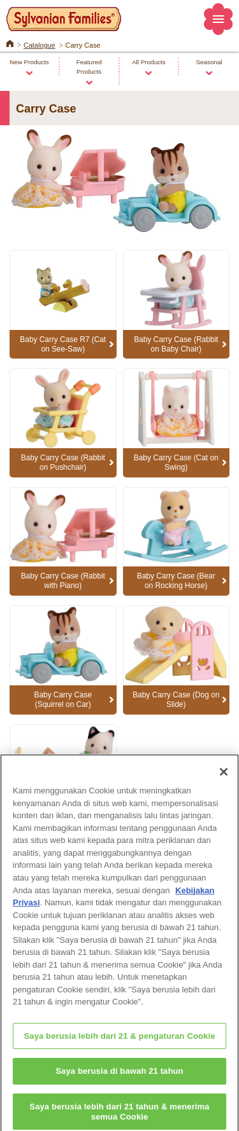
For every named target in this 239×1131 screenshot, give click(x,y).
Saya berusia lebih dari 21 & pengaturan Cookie (119, 1041)
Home (9, 42)
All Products (149, 61)
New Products (29, 61)
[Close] (224, 778)
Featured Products (89, 66)
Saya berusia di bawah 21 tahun (119, 1076)
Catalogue (39, 45)
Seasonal (209, 61)
